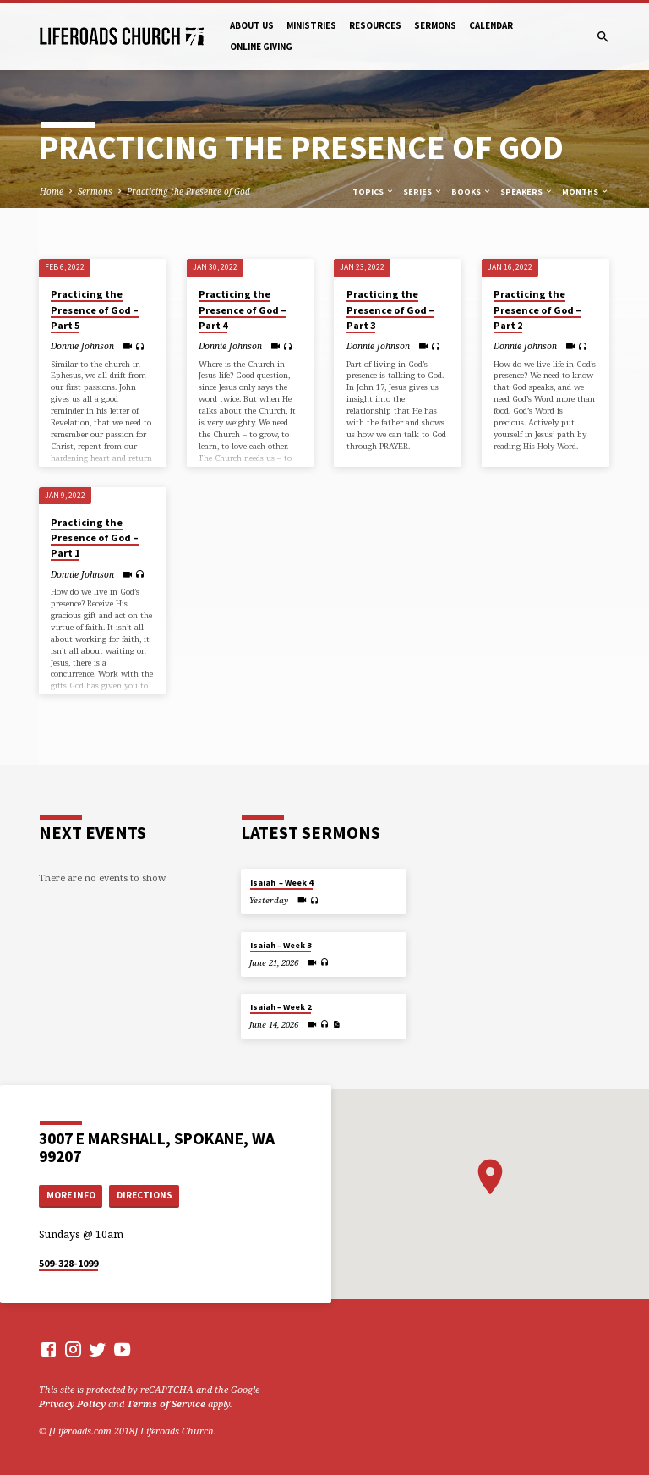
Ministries (311, 25)
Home (51, 191)
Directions (144, 1195)
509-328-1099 (68, 1263)
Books (471, 191)
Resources (375, 25)
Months (585, 191)
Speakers (527, 191)
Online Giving (261, 46)
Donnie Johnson (82, 346)
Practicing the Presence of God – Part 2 (537, 309)
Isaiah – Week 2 (280, 1006)
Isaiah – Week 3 (280, 945)
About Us (252, 25)
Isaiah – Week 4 (281, 882)
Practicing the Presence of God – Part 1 (95, 537)
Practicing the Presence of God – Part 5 (95, 309)
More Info (70, 1195)
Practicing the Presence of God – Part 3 (390, 309)
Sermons (435, 25)
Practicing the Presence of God (188, 191)
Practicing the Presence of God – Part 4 (242, 309)
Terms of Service (166, 1403)
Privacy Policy (72, 1403)
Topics (373, 191)
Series (423, 191)
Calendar (491, 25)
